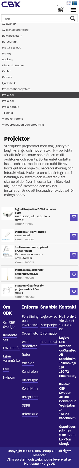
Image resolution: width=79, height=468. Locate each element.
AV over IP (9, 23)
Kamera (7, 77)
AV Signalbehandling (15, 29)
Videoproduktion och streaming (23, 124)
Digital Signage (11, 47)
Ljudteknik (9, 83)
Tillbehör (7, 112)
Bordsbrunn (9, 41)
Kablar (6, 71)
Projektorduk (10, 106)
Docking (7, 59)
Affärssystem (17, 459)
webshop (41, 459)
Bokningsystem (12, 35)
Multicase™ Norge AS (39, 464)
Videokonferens (12, 118)
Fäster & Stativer (13, 65)
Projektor (8, 95)
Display (6, 53)
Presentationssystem (16, 89)
